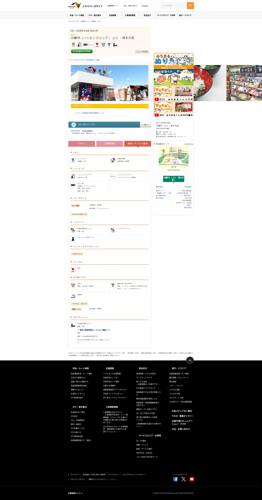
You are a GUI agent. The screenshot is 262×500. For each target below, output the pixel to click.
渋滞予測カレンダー (111, 377)
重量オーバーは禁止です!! (146, 409)
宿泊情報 (172, 381)
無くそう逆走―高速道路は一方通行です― (147, 382)
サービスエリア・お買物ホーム (78, 21)
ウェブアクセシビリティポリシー (134, 474)
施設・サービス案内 (144, 448)
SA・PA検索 (141, 440)
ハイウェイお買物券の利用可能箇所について (89, 113)
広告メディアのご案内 (182, 410)
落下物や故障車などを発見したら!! (146, 418)
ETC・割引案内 (95, 15)
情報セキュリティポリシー (98, 479)
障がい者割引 (76, 424)
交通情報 (112, 15)
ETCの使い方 (76, 432)
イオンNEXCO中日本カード (147, 456)
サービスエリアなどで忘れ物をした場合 (85, 60)
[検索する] (190, 5)
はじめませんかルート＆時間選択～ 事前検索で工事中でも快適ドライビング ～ (115, 429)
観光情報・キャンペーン (179, 377)
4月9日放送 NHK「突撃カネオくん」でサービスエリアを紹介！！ (94, 133)
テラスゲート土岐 (176, 397)
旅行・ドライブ (185, 15)
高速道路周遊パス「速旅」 (81, 440)
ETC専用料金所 (77, 397)
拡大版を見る (189, 144)
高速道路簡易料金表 (79, 385)
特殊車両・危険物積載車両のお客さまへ (147, 403)
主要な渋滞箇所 (109, 385)
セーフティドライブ (144, 377)
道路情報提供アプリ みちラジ (114, 389)
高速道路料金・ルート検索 (81, 373)
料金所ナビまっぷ (78, 393)
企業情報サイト (113, 6)
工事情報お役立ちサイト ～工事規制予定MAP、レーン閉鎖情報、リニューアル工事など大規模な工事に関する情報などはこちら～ (115, 417)
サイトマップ (74, 474)
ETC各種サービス (78, 428)
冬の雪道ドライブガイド (146, 388)
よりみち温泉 (174, 389)
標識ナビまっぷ (77, 389)
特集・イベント (142, 444)
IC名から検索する (78, 377)
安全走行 (147, 15)
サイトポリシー (114, 474)
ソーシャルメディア (180, 474)
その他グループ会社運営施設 (180, 401)
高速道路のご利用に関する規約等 (94, 474)
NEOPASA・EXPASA (144, 452)
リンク (112, 479)
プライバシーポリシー (77, 479)
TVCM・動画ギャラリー (183, 415)
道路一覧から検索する (79, 381)
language (145, 6)
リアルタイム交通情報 (112, 373)
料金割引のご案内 (78, 412)
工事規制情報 (130, 15)
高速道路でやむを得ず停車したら (148, 393)
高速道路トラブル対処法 (146, 373)
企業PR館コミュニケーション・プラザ (182, 422)
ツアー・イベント (176, 385)
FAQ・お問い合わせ (130, 6)
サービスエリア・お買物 (166, 15)
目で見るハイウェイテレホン (114, 397)
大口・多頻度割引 (78, 420)
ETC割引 (74, 416)
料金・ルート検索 (77, 15)
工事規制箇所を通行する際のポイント (148, 424)
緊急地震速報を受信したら (146, 398)
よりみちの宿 (174, 393)
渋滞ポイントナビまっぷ (112, 393)
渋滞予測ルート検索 (111, 381)
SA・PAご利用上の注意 (145, 413)
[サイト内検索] (173, 5)
